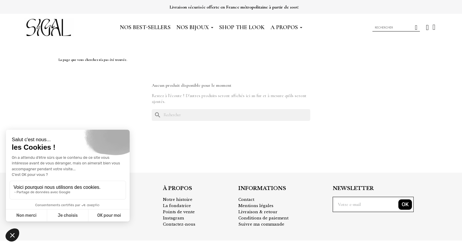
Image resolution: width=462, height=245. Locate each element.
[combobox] (390, 27)
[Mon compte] (427, 27)
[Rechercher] (231, 115)
